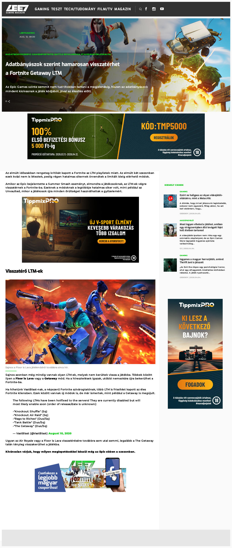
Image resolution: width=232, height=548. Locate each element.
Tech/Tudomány (80, 9)
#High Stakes (81, 54)
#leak (101, 54)
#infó (93, 54)
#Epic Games (32, 54)
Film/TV (104, 9)
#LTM (108, 54)
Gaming (42, 9)
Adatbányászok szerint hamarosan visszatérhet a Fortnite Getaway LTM (62, 68)
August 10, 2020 (60, 433)
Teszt (56, 9)
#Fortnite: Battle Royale (56, 54)
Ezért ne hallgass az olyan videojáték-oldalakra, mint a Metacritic (201, 196)
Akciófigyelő (186, 220)
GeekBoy (184, 213)
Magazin (122, 9)
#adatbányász (14, 54)
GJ (181, 247)
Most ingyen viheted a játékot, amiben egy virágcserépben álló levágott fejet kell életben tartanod (201, 226)
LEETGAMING (27, 33)
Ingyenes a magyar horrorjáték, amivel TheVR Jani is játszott (202, 259)
